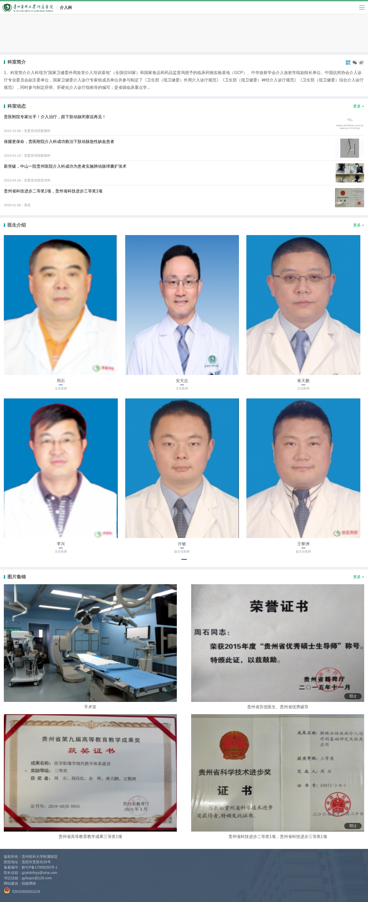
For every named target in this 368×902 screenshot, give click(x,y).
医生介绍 (16, 225)
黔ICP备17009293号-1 (39, 867)
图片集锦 (16, 577)
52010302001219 (22, 890)
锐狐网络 (29, 883)
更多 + (358, 106)
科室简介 (16, 62)
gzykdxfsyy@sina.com (39, 873)
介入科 (66, 7)
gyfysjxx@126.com (37, 878)
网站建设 (11, 883)
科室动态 (16, 106)
